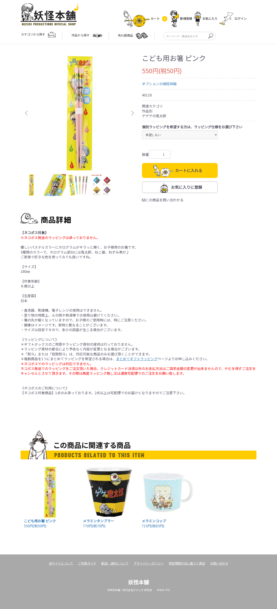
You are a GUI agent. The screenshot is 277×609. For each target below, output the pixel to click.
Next (132, 113)
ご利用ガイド (87, 563)
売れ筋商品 (133, 36)
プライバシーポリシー (149, 563)
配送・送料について (115, 563)
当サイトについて (61, 563)
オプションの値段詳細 (159, 83)
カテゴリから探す (38, 35)
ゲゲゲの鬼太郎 (154, 115)
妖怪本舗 (138, 582)
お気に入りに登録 (186, 187)
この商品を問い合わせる (163, 199)
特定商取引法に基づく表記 (187, 563)
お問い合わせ (219, 563)
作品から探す (86, 35)
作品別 (147, 111)
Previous (27, 113)
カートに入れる (188, 170)
